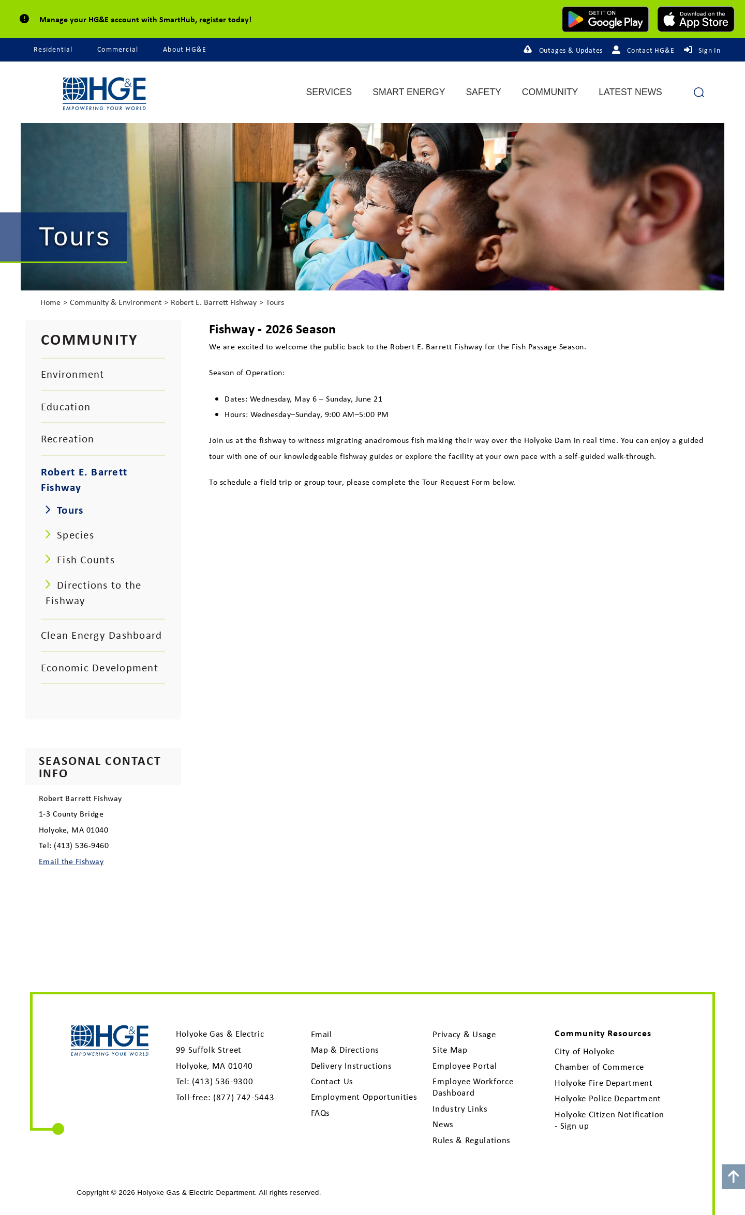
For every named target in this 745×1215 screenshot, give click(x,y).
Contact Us (332, 1081)
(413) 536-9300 (222, 1081)
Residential (53, 49)
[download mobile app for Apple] (696, 19)
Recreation (67, 438)
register (212, 19)
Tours (275, 302)
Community (90, 338)
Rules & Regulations (472, 1140)
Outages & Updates (571, 50)
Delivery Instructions (351, 1065)
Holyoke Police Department (608, 1098)
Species (75, 535)
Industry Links (460, 1108)
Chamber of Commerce (599, 1066)
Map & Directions (345, 1049)
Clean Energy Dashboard (101, 635)
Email (321, 1034)
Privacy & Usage (464, 1034)
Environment (73, 374)
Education (66, 406)
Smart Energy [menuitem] (409, 92)
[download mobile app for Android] (605, 19)
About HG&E (184, 49)
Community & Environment (115, 302)
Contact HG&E (651, 50)
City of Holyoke (584, 1051)
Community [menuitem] (550, 92)
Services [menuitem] (329, 92)
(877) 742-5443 (243, 1097)
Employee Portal (465, 1065)
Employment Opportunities (364, 1096)
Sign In (709, 50)
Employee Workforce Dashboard (473, 1086)
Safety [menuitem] (483, 92)
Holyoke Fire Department (603, 1082)
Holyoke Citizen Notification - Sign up (609, 1120)
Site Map (450, 1049)
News (443, 1124)
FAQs (321, 1112)
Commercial (117, 49)
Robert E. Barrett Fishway (214, 302)
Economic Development (99, 667)
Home (50, 302)
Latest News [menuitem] (630, 92)
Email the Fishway (71, 861)
